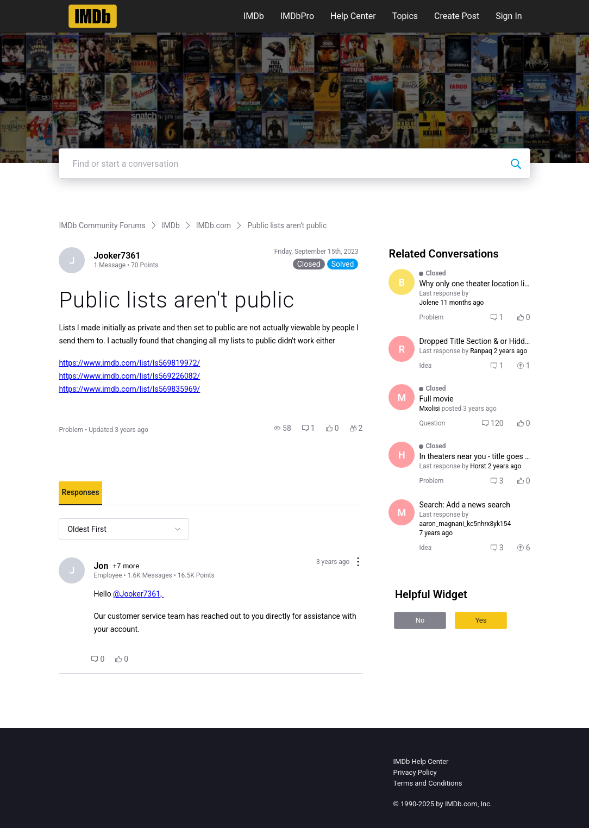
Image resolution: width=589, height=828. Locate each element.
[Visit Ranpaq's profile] (402, 349)
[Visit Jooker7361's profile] (72, 260)
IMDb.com (213, 225)
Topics (405, 16)
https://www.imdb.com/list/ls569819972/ (129, 363)
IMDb (253, 16)
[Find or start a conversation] (515, 163)
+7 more (125, 566)
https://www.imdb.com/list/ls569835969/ (129, 389)
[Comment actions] (358, 562)
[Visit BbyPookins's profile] (402, 282)
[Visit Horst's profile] (402, 455)
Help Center (353, 16)
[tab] (80, 493)
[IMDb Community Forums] (93, 16)
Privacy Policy (415, 772)
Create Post (456, 16)
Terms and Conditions (427, 783)
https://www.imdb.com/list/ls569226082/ (129, 376)
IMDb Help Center (421, 761)
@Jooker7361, (138, 593)
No (420, 620)
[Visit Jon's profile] (72, 570)
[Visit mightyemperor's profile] (402, 512)
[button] (282, 428)
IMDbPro (297, 16)
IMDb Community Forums (102, 225)
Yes (480, 620)
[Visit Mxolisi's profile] (402, 397)
